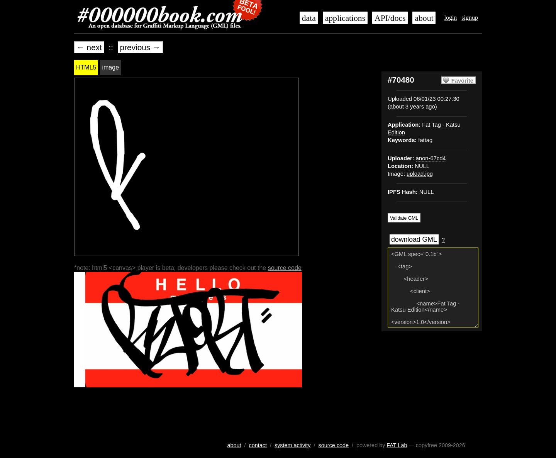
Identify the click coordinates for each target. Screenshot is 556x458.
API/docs (390, 18)
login (450, 17)
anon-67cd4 (431, 158)
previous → (140, 47)
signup (469, 17)
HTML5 (86, 67)
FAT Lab (396, 445)
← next (89, 47)
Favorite (462, 81)
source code (285, 268)
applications (345, 18)
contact (258, 445)
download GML (414, 239)
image (110, 67)
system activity (293, 445)
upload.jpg (420, 174)
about (424, 18)
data (309, 18)
